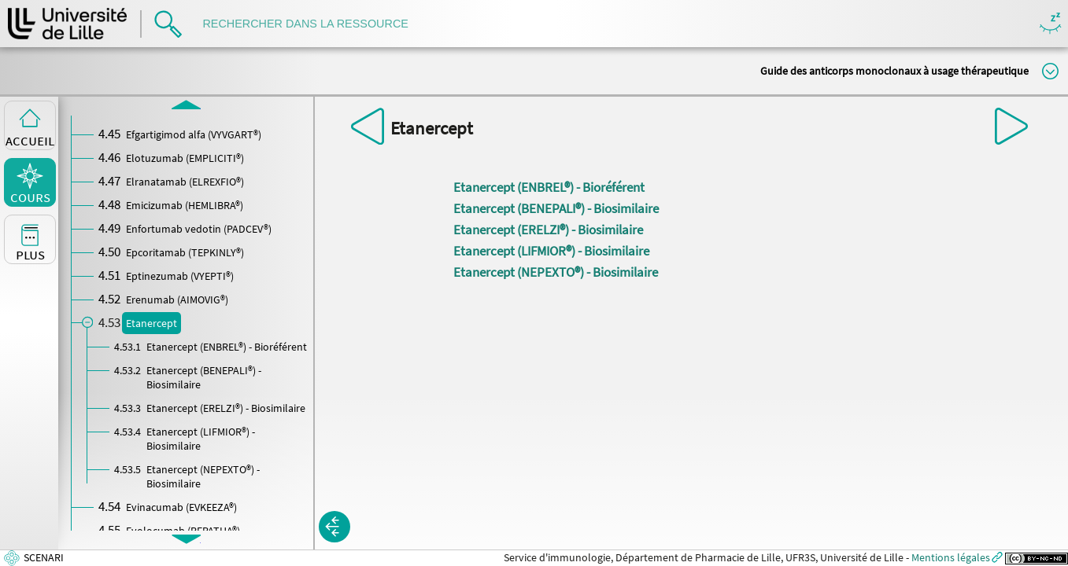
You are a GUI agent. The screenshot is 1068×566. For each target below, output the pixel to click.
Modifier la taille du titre (1050, 71)
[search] (313, 24)
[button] (334, 526)
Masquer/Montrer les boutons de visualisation (1050, 24)
